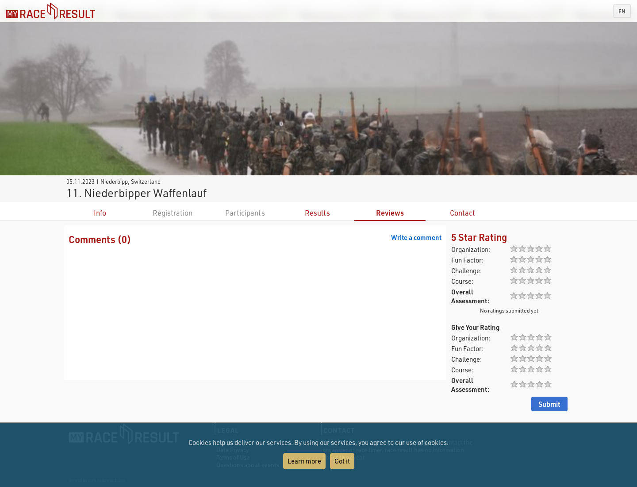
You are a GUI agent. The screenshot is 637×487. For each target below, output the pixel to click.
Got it (342, 460)
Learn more (304, 460)
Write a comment (416, 237)
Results (317, 212)
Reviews (390, 212)
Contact (462, 212)
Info (100, 212)
